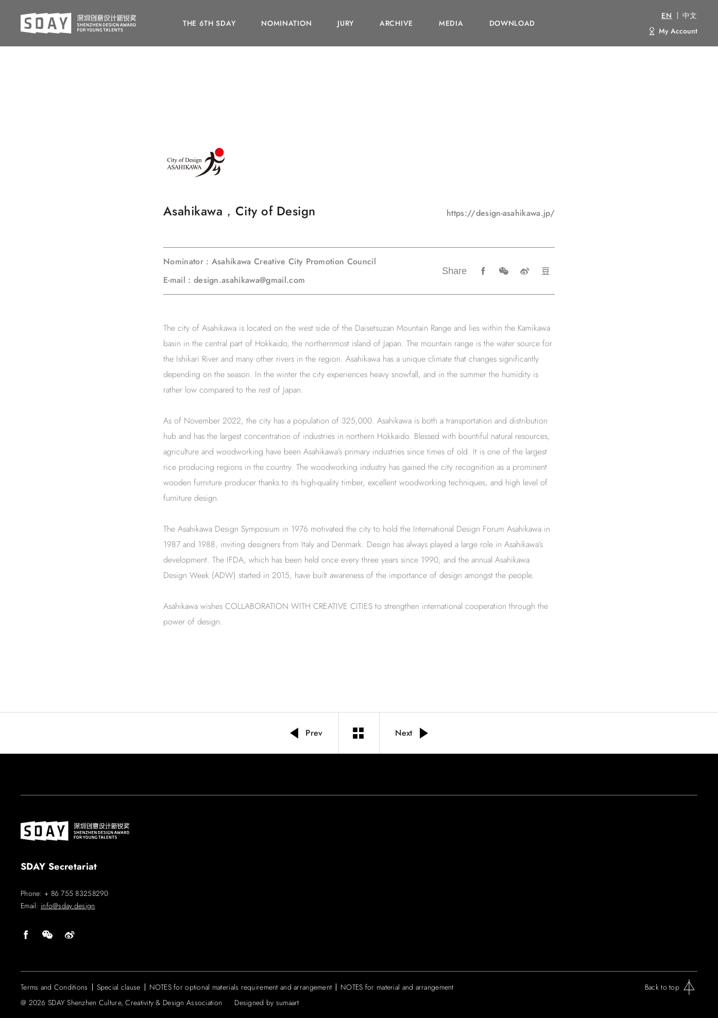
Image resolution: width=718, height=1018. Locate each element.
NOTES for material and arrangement (397, 987)
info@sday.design (68, 906)
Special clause (119, 987)
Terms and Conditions (54, 987)
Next (413, 733)
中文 (689, 15)
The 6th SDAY (209, 23)
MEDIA (451, 23)
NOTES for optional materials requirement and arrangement (240, 987)
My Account (678, 31)
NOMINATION (286, 23)
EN (666, 15)
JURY (345, 23)
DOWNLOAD (512, 23)
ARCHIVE (396, 23)
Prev (305, 733)
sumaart (287, 1002)
